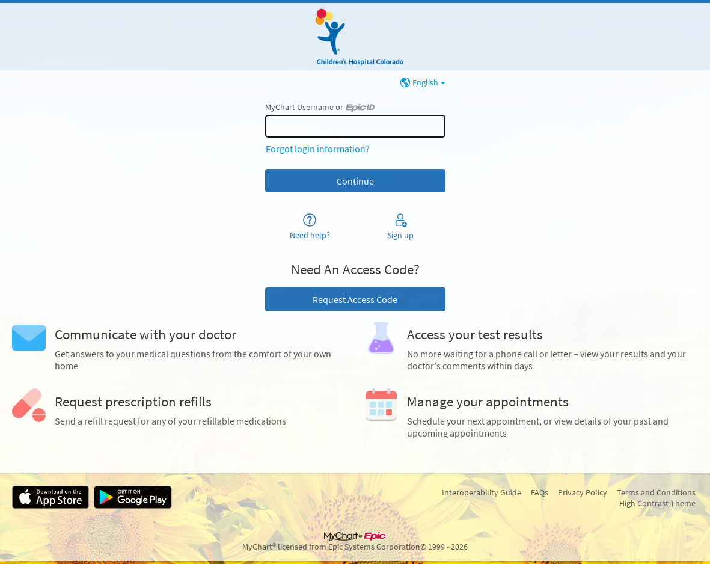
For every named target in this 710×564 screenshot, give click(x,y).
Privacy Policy (582, 492)
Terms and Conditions (656, 492)
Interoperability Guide (481, 492)
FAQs (539, 492)
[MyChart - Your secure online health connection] (354, 37)
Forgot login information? (318, 149)
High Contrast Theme (657, 503)
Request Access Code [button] (355, 299)
